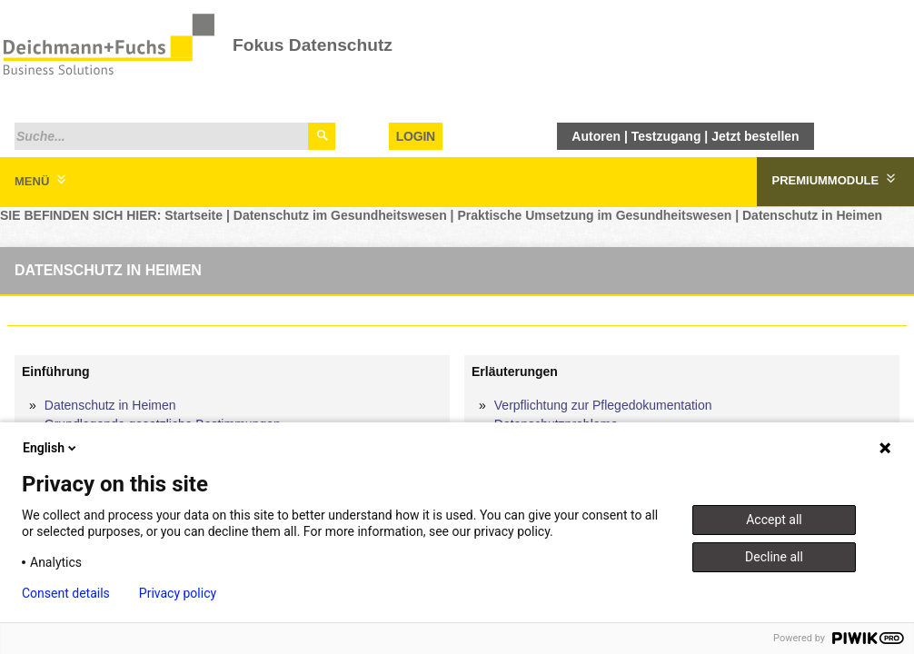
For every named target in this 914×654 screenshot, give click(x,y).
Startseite (193, 215)
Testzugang (666, 136)
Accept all (774, 519)
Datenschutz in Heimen (812, 215)
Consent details (66, 593)
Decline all (774, 557)
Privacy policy (177, 593)
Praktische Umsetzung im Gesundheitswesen (594, 215)
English (51, 448)
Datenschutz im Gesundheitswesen (340, 215)
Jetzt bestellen (755, 136)
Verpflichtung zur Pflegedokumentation (603, 405)
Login (415, 136)
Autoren (596, 136)
